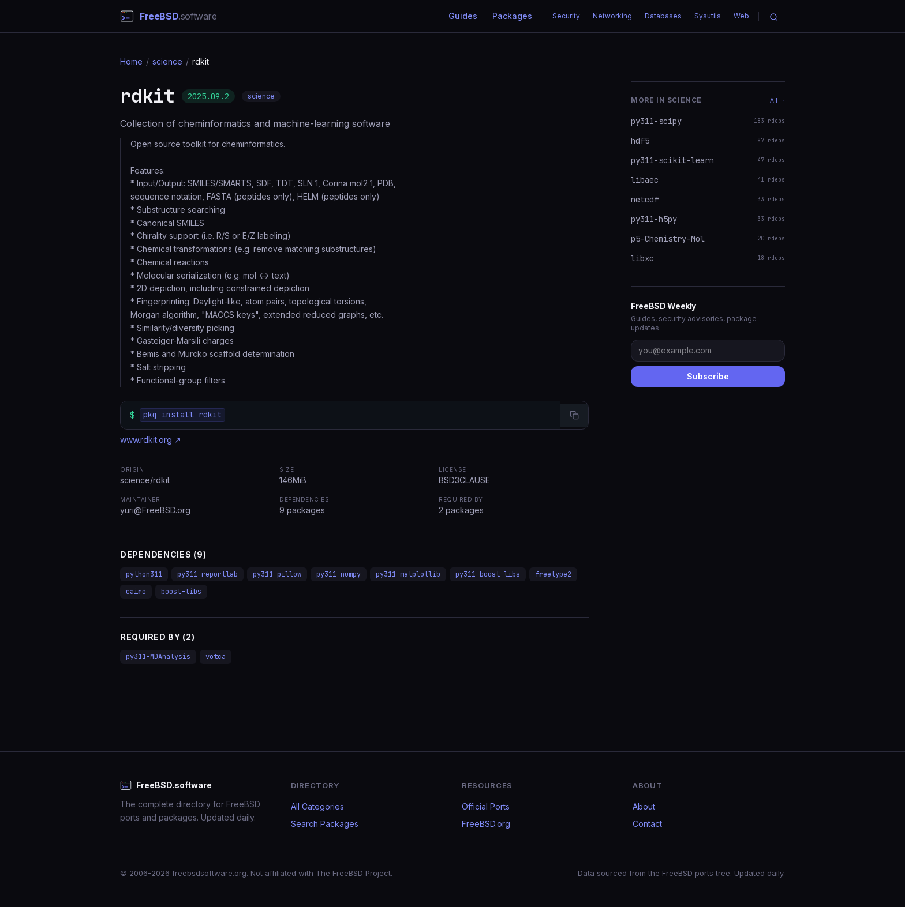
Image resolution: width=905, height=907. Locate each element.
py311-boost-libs (487, 574)
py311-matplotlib (408, 574)
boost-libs (181, 591)
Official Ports (486, 806)
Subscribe (708, 376)
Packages (512, 16)
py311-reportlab (207, 574)
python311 (144, 574)
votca (215, 656)
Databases (663, 16)
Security (566, 16)
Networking (612, 16)
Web (741, 16)
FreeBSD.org (486, 824)
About (644, 806)
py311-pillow (277, 574)
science (167, 61)
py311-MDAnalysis (158, 656)
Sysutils (707, 16)
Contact (647, 824)
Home (131, 61)
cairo (136, 591)
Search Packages (324, 824)
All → (777, 100)
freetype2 (553, 574)
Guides (462, 16)
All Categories (317, 806)
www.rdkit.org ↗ (150, 440)
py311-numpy (338, 574)
